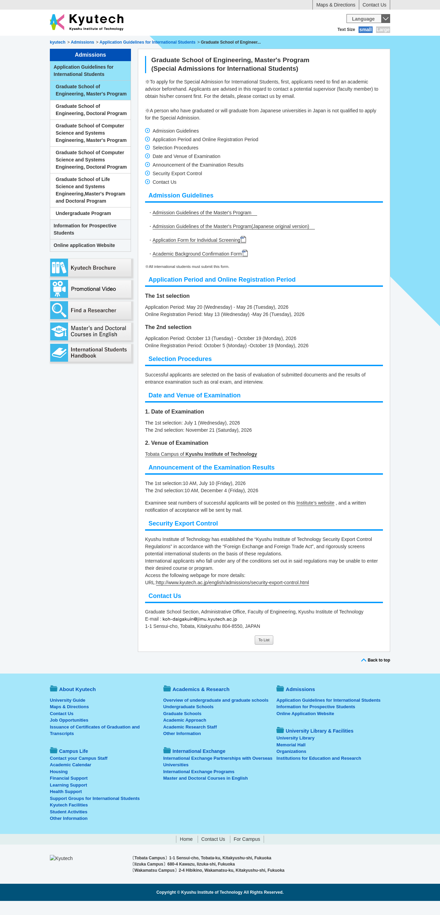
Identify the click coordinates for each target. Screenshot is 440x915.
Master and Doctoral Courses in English (205, 792)
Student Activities (68, 825)
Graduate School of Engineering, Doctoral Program (91, 123)
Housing (59, 785)
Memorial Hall (291, 758)
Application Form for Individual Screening (196, 254)
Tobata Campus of (201, 468)
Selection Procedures (175, 162)
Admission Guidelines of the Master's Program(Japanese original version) (231, 240)
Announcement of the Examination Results (198, 179)
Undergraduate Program (83, 227)
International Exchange (279, 43)
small (366, 29)
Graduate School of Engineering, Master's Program (91, 104)
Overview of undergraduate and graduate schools (215, 714)
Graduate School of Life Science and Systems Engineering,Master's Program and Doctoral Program (90, 204)
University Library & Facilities (351, 43)
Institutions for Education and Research (318, 772)
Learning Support (68, 799)
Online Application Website (305, 727)
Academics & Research (130, 43)
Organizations (291, 765)
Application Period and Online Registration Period (205, 153)
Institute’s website (315, 517)
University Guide (67, 714)
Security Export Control (177, 187)
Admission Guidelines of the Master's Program (202, 226)
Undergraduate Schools (188, 720)
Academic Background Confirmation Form (197, 268)
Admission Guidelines (176, 145)
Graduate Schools (182, 727)
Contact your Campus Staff (79, 772)
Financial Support (69, 792)
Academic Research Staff (190, 741)
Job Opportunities (69, 734)
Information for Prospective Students (85, 243)
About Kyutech (74, 43)
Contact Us (374, 5)
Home (186, 853)
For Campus (247, 853)
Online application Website (84, 259)
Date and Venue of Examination (186, 170)
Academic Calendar (70, 778)
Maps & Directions (335, 5)
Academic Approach (184, 734)
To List (264, 654)
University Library (295, 752)
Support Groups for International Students (95, 812)
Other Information (69, 832)
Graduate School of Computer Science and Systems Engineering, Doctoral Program (91, 174)
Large (382, 29)
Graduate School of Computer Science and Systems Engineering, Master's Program (91, 147)
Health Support (66, 805)
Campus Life (223, 43)
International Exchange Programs (198, 785)
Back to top (379, 674)
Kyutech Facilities (69, 819)
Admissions (181, 43)
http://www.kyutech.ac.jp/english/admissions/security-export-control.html (232, 596)
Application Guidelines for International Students (83, 84)
